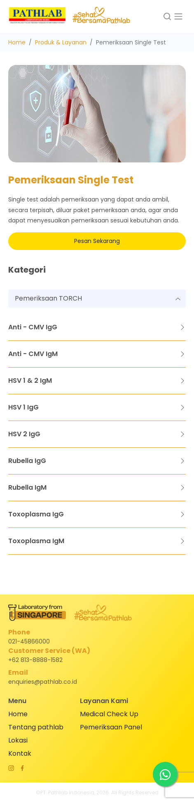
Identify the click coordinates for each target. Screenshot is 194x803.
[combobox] (97, 298)
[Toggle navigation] (178, 16)
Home (17, 42)
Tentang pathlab (35, 727)
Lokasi (18, 740)
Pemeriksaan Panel (111, 727)
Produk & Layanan (60, 42)
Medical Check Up (109, 714)
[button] (167, 16)
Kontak (19, 753)
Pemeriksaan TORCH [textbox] (48, 298)
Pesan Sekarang (97, 241)
